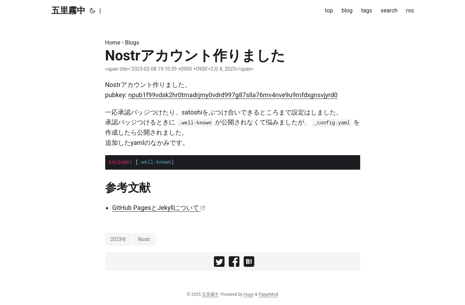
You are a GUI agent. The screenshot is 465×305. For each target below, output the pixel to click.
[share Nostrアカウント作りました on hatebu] (249, 263)
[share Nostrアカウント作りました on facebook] (234, 263)
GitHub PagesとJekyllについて (156, 207)
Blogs (132, 42)
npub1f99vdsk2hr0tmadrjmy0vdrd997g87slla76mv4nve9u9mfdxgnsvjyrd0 (233, 95)
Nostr (144, 239)
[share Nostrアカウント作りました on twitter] (219, 263)
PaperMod (268, 294)
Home (112, 42)
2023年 (118, 239)
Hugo (249, 294)
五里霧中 (68, 11)
